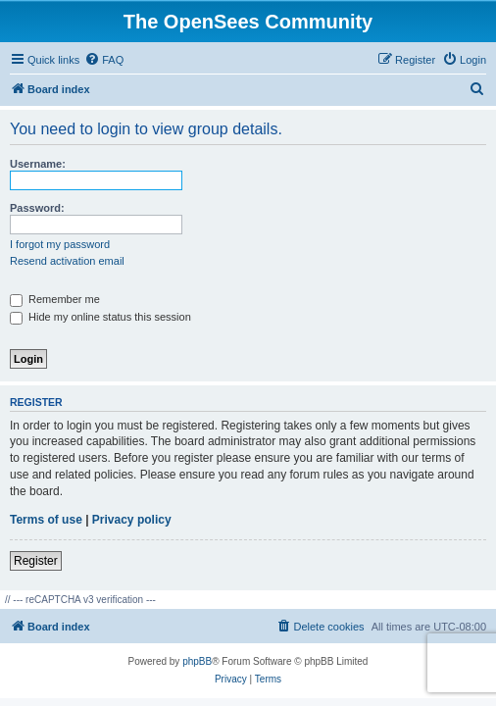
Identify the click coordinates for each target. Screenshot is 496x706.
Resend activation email (67, 261)
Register (36, 561)
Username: (38, 164)
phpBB (197, 661)
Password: (37, 208)
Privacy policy (132, 520)
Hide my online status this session (100, 317)
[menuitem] (104, 60)
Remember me (55, 299)
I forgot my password (60, 244)
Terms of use (46, 520)
